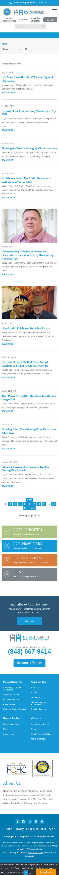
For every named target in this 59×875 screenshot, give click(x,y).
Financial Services (11, 699)
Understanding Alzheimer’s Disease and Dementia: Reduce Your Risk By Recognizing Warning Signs (27, 255)
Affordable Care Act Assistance (12, 689)
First (29, 500)
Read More (8, 93)
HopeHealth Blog (11, 724)
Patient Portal (50, 20)
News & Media (11, 718)
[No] (29, 873)
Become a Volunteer (40, 724)
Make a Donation (39, 739)
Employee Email (36, 828)
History (34, 693)
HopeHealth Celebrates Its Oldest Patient (26, 328)
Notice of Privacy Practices (15, 709)
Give (7, 12)
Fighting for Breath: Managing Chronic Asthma (29, 148)
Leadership (36, 697)
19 (53, 504)
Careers (23, 19)
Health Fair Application (41, 734)
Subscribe (29, 621)
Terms (8, 828)
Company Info (38, 682)
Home (4, 44)
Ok (26, 872)
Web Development (35, 852)
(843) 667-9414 (29, 2)
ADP (52, 828)
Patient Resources (12, 682)
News (5, 729)
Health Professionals (9, 19)
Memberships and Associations (39, 703)
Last (32, 508)
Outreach (36, 718)
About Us (35, 688)
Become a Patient (29, 663)
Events (34, 729)
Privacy (19, 828)
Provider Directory (35, 19)
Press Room (8, 734)
